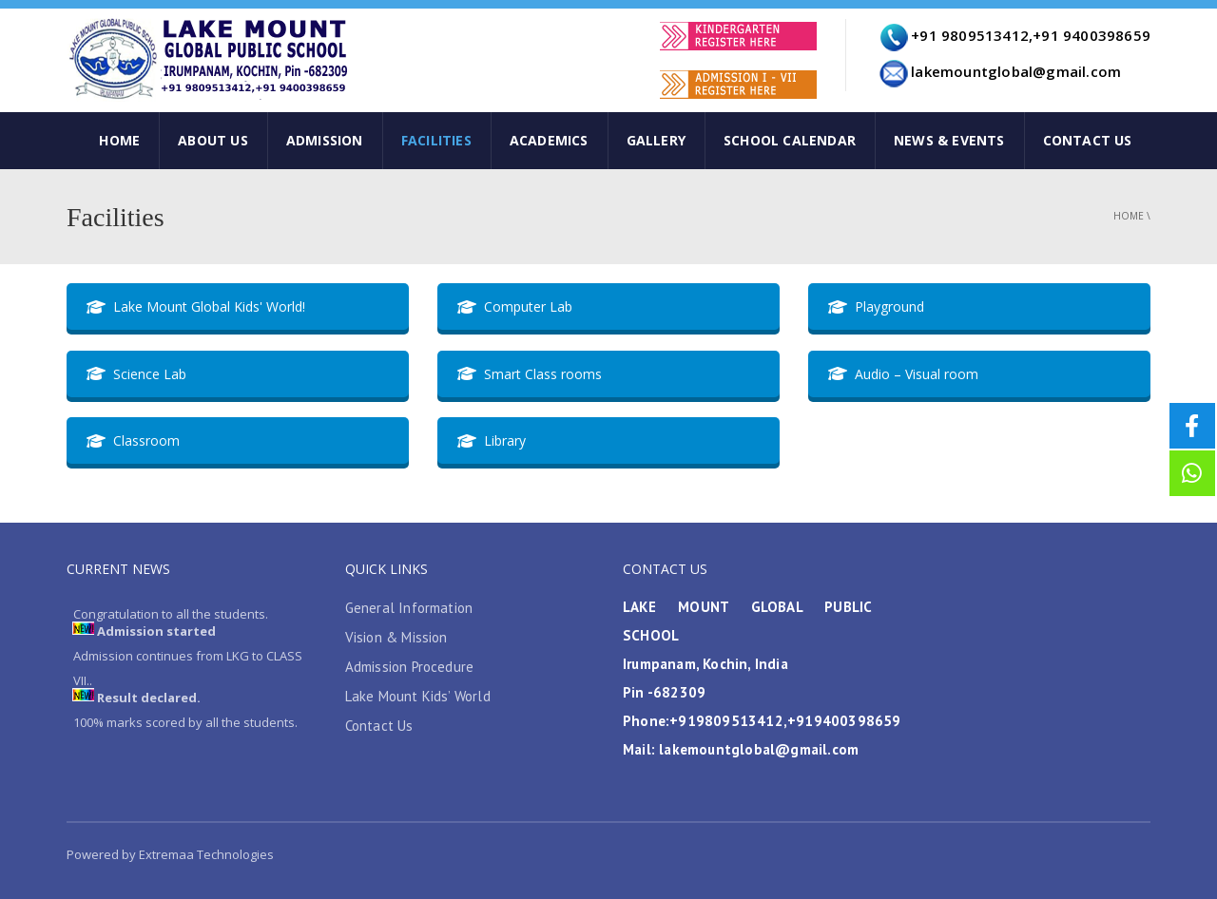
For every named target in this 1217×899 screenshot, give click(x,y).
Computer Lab (514, 306)
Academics (549, 140)
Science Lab (136, 374)
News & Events (949, 140)
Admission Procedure (409, 667)
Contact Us (379, 726)
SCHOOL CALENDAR (790, 140)
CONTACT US (1087, 140)
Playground (876, 306)
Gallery (656, 140)
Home (1128, 215)
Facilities (436, 140)
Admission (324, 140)
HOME (119, 140)
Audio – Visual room (903, 374)
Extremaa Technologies (205, 854)
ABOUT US (213, 140)
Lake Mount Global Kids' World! (196, 306)
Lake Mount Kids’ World (418, 696)
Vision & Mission (396, 637)
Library (491, 440)
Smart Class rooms (529, 374)
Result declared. (149, 699)
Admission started (156, 632)
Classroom (133, 440)
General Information (409, 608)
